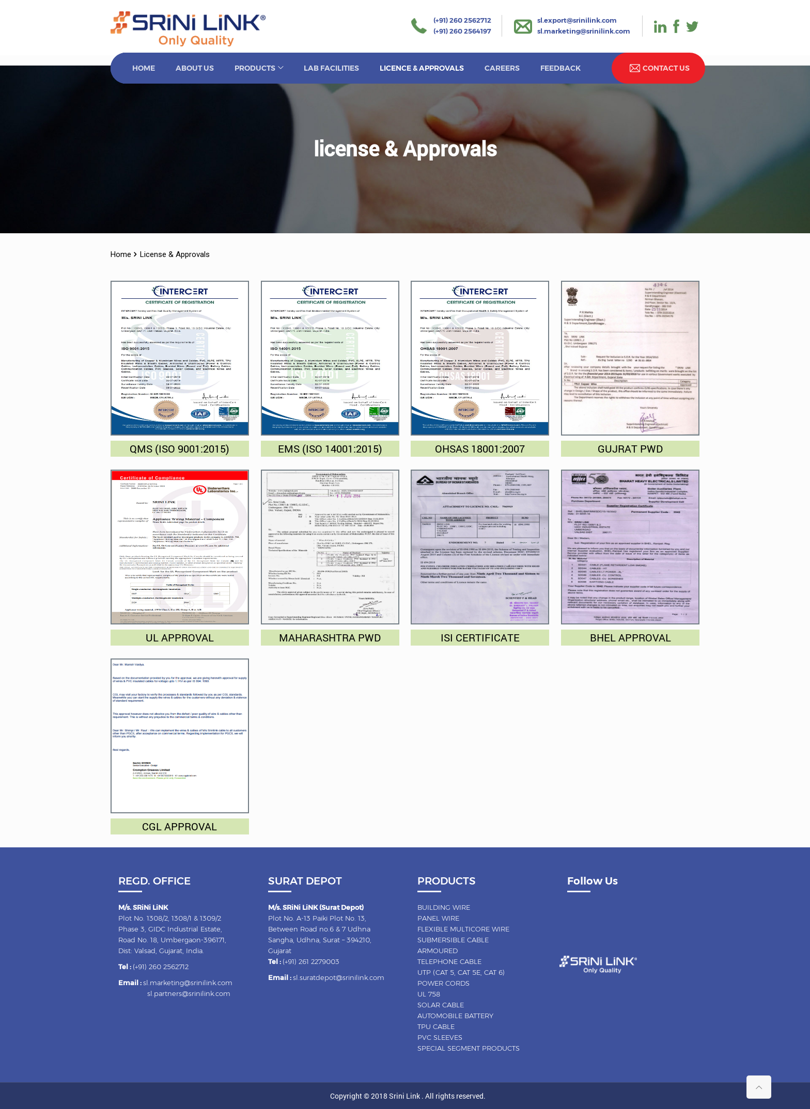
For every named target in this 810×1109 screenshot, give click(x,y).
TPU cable (436, 1026)
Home (121, 254)
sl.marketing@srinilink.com (583, 31)
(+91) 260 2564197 (462, 31)
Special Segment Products (468, 1048)
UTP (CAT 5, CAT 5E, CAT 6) (461, 972)
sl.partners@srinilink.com (188, 993)
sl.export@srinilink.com (577, 20)
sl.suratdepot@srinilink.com (338, 977)
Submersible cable (453, 940)
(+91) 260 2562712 (462, 20)
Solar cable (440, 1005)
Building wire (443, 907)
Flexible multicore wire (463, 929)
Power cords (443, 983)
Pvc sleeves (439, 1037)
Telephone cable (449, 961)
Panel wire (438, 918)
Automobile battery (455, 1015)
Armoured (437, 950)
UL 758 (428, 994)
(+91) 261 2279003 (311, 961)
